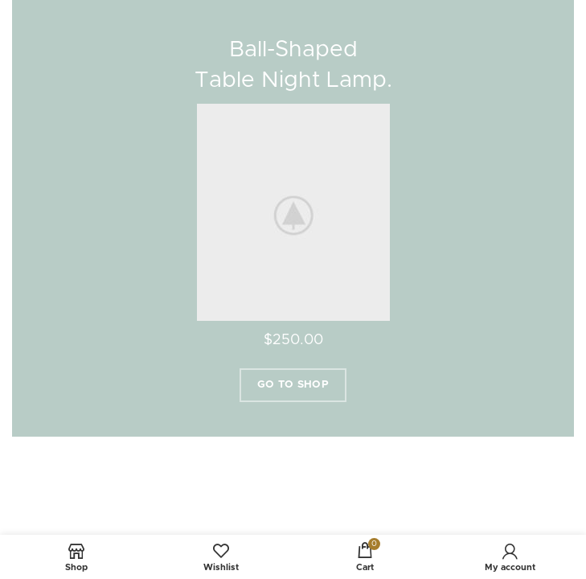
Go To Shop (293, 385)
